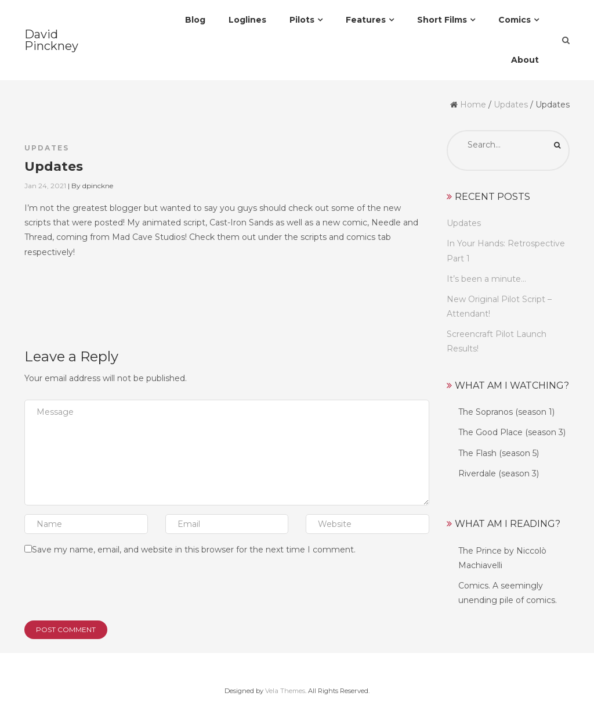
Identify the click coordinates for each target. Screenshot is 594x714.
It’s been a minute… (486, 279)
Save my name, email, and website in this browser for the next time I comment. (194, 549)
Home (473, 104)
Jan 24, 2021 (45, 185)
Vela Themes (285, 691)
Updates (511, 104)
